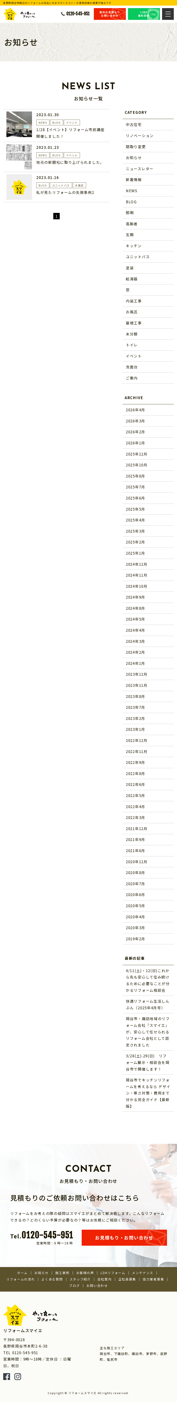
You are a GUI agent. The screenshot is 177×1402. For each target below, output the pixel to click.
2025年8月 (135, 476)
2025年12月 (137, 454)
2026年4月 (135, 409)
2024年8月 (135, 608)
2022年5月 (135, 795)
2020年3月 (135, 927)
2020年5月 (135, 905)
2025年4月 (135, 520)
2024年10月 (137, 586)
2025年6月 (135, 498)
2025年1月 (135, 553)
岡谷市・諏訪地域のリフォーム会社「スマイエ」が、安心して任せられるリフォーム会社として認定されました (148, 1031)
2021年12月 (137, 828)
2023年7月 (135, 707)
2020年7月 (135, 883)
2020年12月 (137, 861)
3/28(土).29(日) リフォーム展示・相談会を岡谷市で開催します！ (148, 1062)
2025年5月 (135, 509)
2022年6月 (135, 784)
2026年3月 (135, 420)
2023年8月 (135, 696)
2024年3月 (135, 641)
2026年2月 (135, 431)
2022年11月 (137, 751)
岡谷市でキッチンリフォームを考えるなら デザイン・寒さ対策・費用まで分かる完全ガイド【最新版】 (148, 1093)
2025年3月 (135, 531)
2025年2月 (135, 542)
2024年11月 (137, 575)
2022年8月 (135, 773)
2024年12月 (137, 564)
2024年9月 (135, 597)
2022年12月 (137, 740)
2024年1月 (135, 663)
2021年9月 (135, 839)
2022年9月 (135, 762)
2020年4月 (135, 916)
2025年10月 (137, 464)
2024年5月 (135, 619)
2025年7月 (135, 486)
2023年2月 (135, 718)
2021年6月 (135, 850)
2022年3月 (135, 817)
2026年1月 (135, 442)
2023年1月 (135, 729)
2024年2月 (135, 652)
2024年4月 (135, 630)
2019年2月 (135, 938)
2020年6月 (135, 894)
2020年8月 (135, 872)
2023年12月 (137, 674)
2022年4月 (135, 806)
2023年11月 (137, 685)
